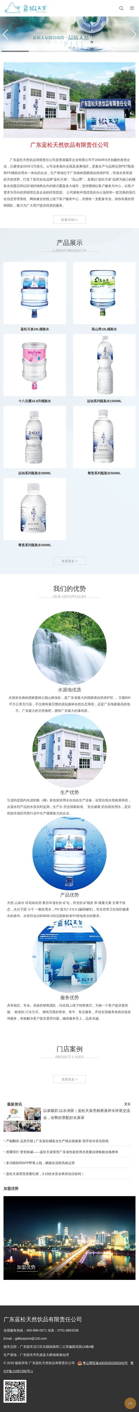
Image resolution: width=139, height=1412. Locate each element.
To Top (130, 1403)
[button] (65, 48)
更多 (72, 1104)
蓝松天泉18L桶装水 (35, 357)
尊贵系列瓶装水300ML (34, 573)
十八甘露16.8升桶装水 (34, 429)
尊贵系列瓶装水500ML (104, 501)
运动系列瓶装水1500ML (104, 429)
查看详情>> (69, 226)
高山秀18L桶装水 (104, 357)
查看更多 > (69, 567)
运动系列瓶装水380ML (34, 501)
